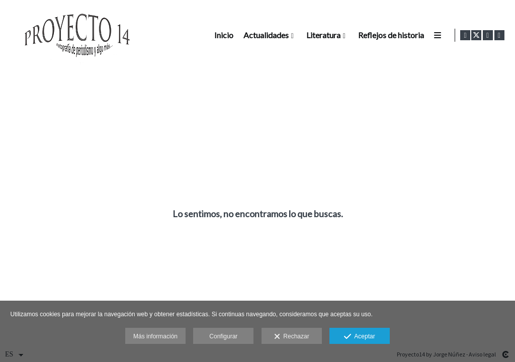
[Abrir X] (476, 35)
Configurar (223, 336)
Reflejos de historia (389, 35)
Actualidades (264, 35)
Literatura (322, 35)
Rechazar (291, 337)
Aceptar (359, 337)
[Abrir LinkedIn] (499, 35)
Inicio (222, 35)
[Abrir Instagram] (488, 35)
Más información (155, 336)
